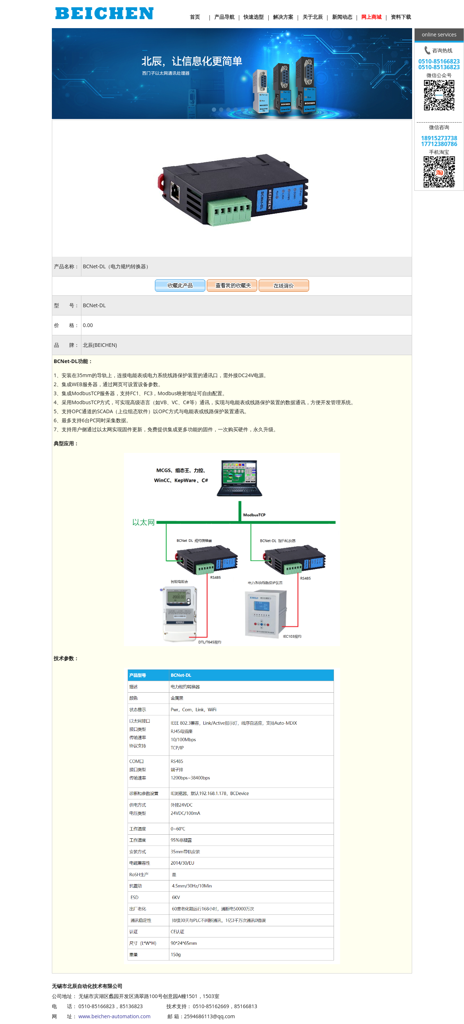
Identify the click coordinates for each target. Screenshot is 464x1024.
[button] (214, 109)
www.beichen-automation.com (115, 1016)
